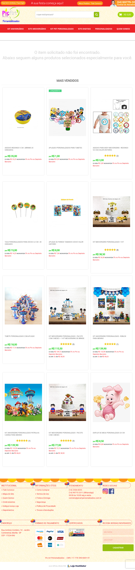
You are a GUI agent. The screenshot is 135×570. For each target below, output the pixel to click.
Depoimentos (58, 36)
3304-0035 (75, 490)
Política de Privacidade (46, 506)
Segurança (41, 502)
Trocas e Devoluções (45, 510)
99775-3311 (81, 492)
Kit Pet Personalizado (62, 29)
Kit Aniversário (15, 29)
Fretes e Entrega (43, 498)
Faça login (20, 3)
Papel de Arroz (78, 36)
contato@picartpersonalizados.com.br (85, 498)
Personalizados (103, 29)
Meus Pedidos (84, 3)
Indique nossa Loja (11, 506)
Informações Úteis (45, 485)
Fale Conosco (96, 3)
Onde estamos (9, 502)
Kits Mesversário (37, 29)
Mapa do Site (8, 494)
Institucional (9, 485)
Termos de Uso (43, 494)
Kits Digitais (84, 29)
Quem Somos (123, 29)
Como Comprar (43, 490)
